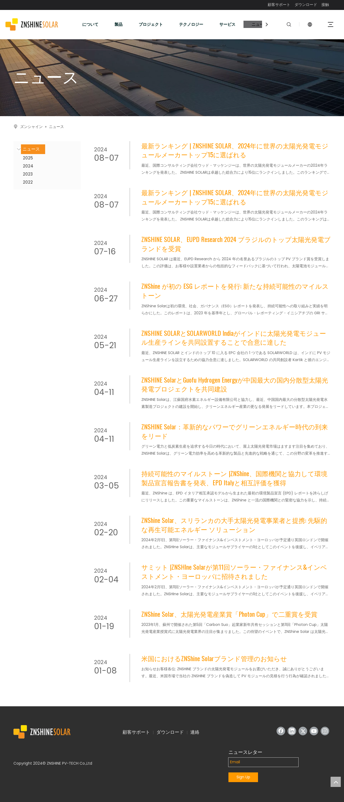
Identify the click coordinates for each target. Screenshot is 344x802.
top (336, 782)
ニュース (260, 24)
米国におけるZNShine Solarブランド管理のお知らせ (214, 658)
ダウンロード (306, 4)
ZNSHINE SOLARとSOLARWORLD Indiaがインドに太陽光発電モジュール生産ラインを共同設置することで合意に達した (233, 338)
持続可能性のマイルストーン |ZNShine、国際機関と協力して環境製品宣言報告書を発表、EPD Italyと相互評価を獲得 (234, 478)
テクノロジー (191, 24)
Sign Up (243, 777)
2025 (28, 158)
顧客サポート (279, 4)
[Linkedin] (292, 731)
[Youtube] (314, 731)
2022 (28, 182)
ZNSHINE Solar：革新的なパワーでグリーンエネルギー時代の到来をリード (234, 431)
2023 (28, 174)
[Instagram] (325, 731)
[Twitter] (303, 731)
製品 (118, 24)
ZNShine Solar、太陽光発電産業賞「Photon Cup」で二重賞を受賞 (229, 614)
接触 (325, 4)
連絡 (194, 732)
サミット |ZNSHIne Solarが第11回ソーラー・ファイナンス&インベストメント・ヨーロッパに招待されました (234, 571)
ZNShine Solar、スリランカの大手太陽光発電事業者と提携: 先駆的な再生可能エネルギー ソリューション (234, 525)
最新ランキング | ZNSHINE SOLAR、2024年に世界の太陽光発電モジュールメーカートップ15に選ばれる (234, 150)
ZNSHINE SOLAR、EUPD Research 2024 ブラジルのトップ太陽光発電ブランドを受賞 (236, 244)
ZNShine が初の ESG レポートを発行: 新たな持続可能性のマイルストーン (235, 290)
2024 (28, 166)
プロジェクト (151, 24)
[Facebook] (281, 731)
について (90, 24)
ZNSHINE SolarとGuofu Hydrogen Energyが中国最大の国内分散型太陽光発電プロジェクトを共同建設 (234, 384)
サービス (227, 24)
